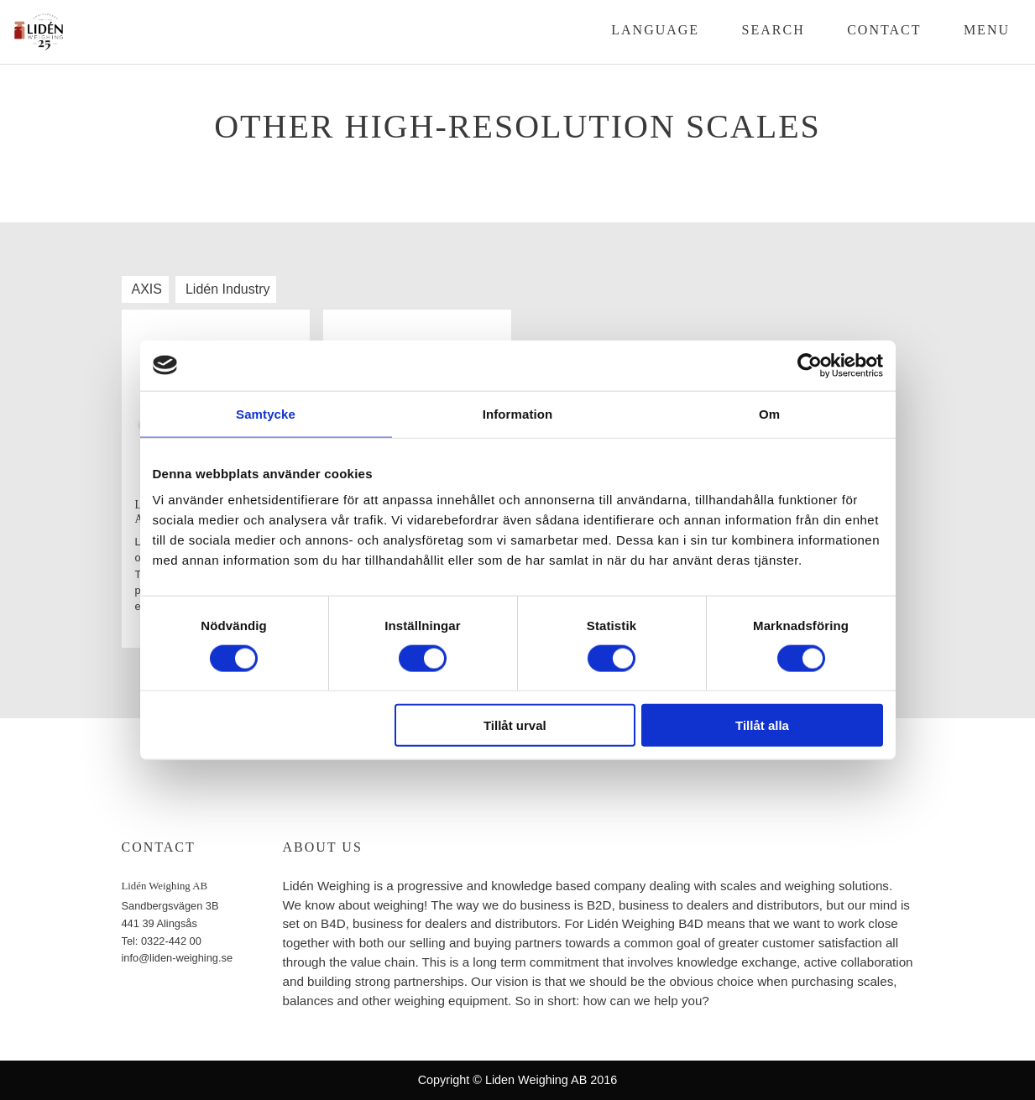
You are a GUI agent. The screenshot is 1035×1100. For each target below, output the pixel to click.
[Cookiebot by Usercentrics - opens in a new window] (809, 365)
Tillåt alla (762, 725)
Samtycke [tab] (265, 413)
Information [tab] (518, 413)
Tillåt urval (515, 725)
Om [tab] (769, 413)
